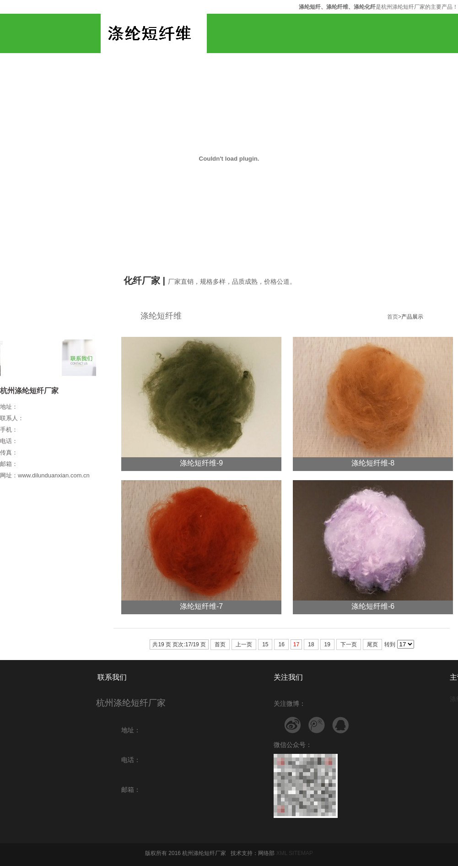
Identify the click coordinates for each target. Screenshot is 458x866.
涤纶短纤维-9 (201, 463)
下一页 (348, 644)
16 (281, 644)
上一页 (244, 644)
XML (281, 853)
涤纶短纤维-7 (201, 606)
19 (327, 644)
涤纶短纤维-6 (372, 606)
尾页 (372, 644)
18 (311, 644)
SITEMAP (301, 853)
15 (265, 644)
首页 (220, 644)
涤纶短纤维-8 (372, 463)
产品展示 (412, 317)
